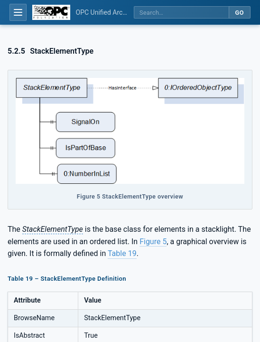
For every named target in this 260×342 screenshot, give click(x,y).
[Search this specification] (181, 12)
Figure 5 (153, 241)
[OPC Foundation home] (51, 12)
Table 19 (122, 253)
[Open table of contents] (18, 12)
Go (239, 12)
